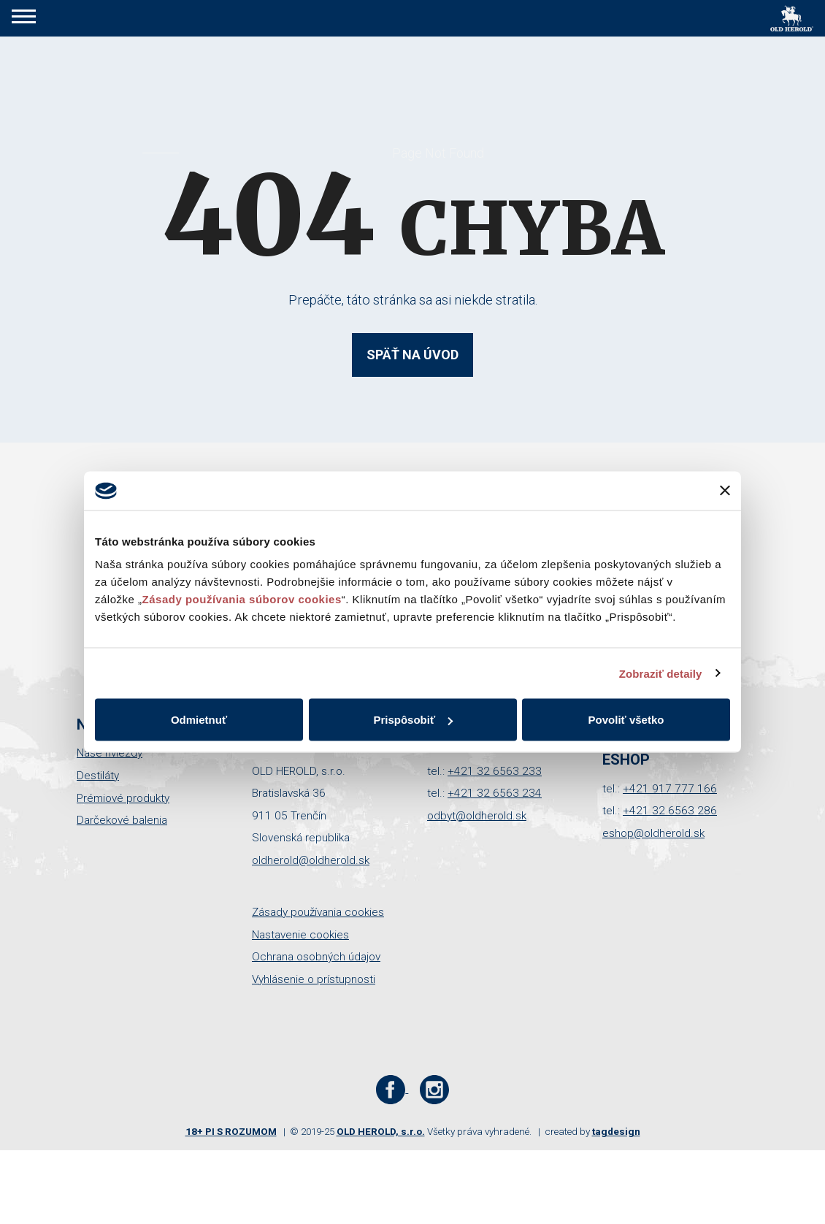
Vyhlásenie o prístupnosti (313, 979)
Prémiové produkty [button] (123, 798)
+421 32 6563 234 (495, 793)
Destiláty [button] (98, 775)
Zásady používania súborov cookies (242, 599)
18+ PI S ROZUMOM (231, 1131)
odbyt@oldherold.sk (476, 815)
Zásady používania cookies (318, 912)
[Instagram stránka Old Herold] (434, 1088)
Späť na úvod (412, 354)
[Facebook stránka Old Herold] (392, 1088)
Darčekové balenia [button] (122, 820)
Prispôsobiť (413, 720)
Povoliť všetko (626, 720)
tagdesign (616, 1131)
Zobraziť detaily (660, 673)
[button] (24, 18)
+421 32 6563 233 (495, 771)
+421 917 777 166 (670, 788)
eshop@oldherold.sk (653, 833)
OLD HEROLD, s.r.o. (381, 1131)
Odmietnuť (199, 720)
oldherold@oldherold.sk (310, 860)
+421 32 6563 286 (670, 810)
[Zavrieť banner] (725, 491)
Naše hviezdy (109, 753)
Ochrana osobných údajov (316, 956)
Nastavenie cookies (300, 934)
